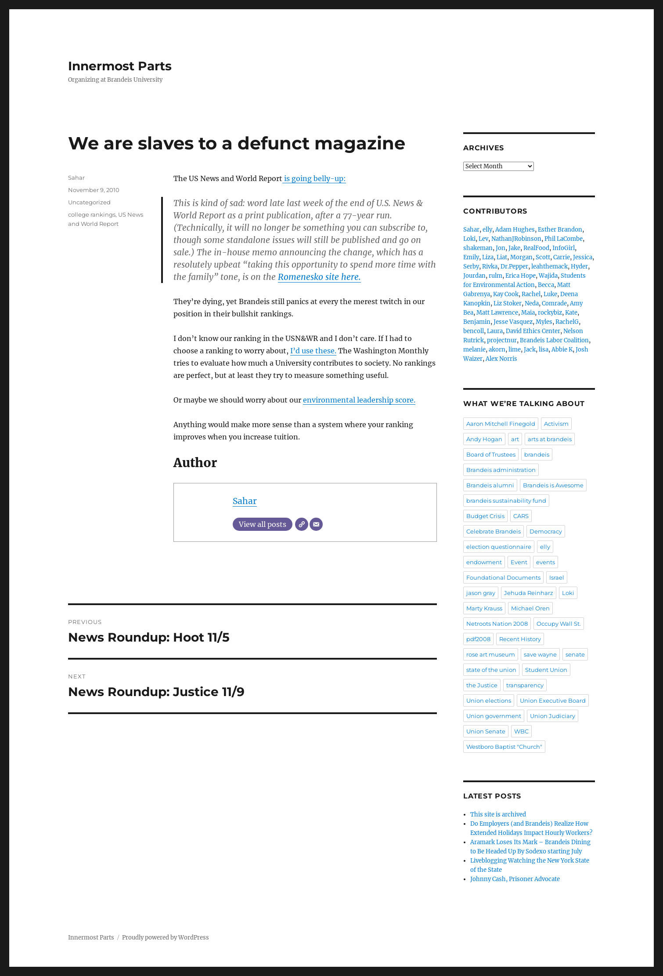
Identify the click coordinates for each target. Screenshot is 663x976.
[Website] (301, 524)
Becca (546, 285)
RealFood (536, 248)
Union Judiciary (552, 715)
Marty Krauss (484, 608)
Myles (544, 322)
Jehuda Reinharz (528, 592)
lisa (543, 349)
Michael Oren (530, 608)
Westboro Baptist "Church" (504, 746)
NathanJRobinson (516, 239)
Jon (500, 248)
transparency (525, 685)
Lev (483, 239)
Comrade (554, 303)
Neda (532, 303)
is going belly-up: (314, 178)
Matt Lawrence (497, 312)
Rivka (489, 266)
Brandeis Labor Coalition (554, 340)
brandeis (536, 454)
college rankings (91, 214)
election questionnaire (498, 546)
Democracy (546, 531)
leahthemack (549, 266)
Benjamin (476, 322)
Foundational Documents (503, 577)
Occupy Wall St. (559, 623)
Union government (493, 715)
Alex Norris (501, 359)
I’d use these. (313, 350)
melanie (474, 349)
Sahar (245, 501)
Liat (502, 257)
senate (575, 654)
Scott (543, 257)
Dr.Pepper (514, 266)
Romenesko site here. (319, 277)
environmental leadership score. (359, 399)
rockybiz (550, 312)
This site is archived (498, 814)
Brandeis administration (501, 469)
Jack (530, 349)
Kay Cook (506, 294)
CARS (521, 515)
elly (487, 229)
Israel (556, 577)
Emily (471, 257)
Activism (556, 423)
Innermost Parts (120, 65)
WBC (521, 731)
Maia (528, 312)
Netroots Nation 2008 (497, 623)
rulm (495, 275)
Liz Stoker (508, 303)
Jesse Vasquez (513, 322)
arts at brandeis (550, 439)
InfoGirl (563, 248)
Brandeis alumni (490, 485)
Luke (550, 294)
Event (519, 562)
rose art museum (490, 654)
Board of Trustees (490, 454)
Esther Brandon (560, 229)
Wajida (548, 275)
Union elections (488, 700)
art (515, 439)
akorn (497, 349)
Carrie (561, 257)
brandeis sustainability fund (506, 500)
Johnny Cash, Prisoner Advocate (515, 879)
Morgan (521, 257)
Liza (488, 257)
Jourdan (474, 275)
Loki (469, 239)
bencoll (473, 331)
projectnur (502, 340)
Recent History (520, 638)
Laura (495, 331)
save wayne (540, 654)
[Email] (316, 524)
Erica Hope (520, 275)
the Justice (481, 685)
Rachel (531, 294)
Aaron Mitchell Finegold (500, 423)
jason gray (480, 592)
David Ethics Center (533, 331)
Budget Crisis (485, 515)
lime (514, 349)
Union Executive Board (553, 700)
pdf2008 (478, 638)
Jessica (582, 257)
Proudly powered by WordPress (165, 937)
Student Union (546, 669)
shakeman (478, 248)
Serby (471, 266)
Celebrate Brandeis (493, 531)
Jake (514, 248)
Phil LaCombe (563, 239)
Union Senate (485, 731)
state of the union (491, 669)
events (545, 562)
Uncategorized (89, 202)
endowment (484, 562)
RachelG (567, 322)
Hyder (579, 266)
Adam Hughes (515, 229)
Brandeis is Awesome (553, 485)
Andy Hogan (484, 439)
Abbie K (562, 349)
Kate (571, 312)
